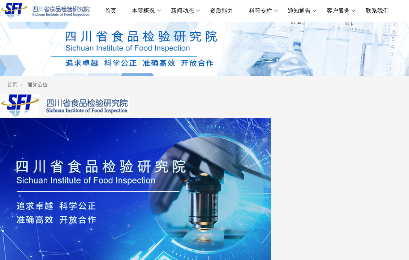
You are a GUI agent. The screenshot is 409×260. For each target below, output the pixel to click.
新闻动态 (185, 11)
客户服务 (341, 11)
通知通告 (302, 11)
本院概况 (146, 11)
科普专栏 (263, 11)
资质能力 (221, 11)
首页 (110, 11)
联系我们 (377, 11)
